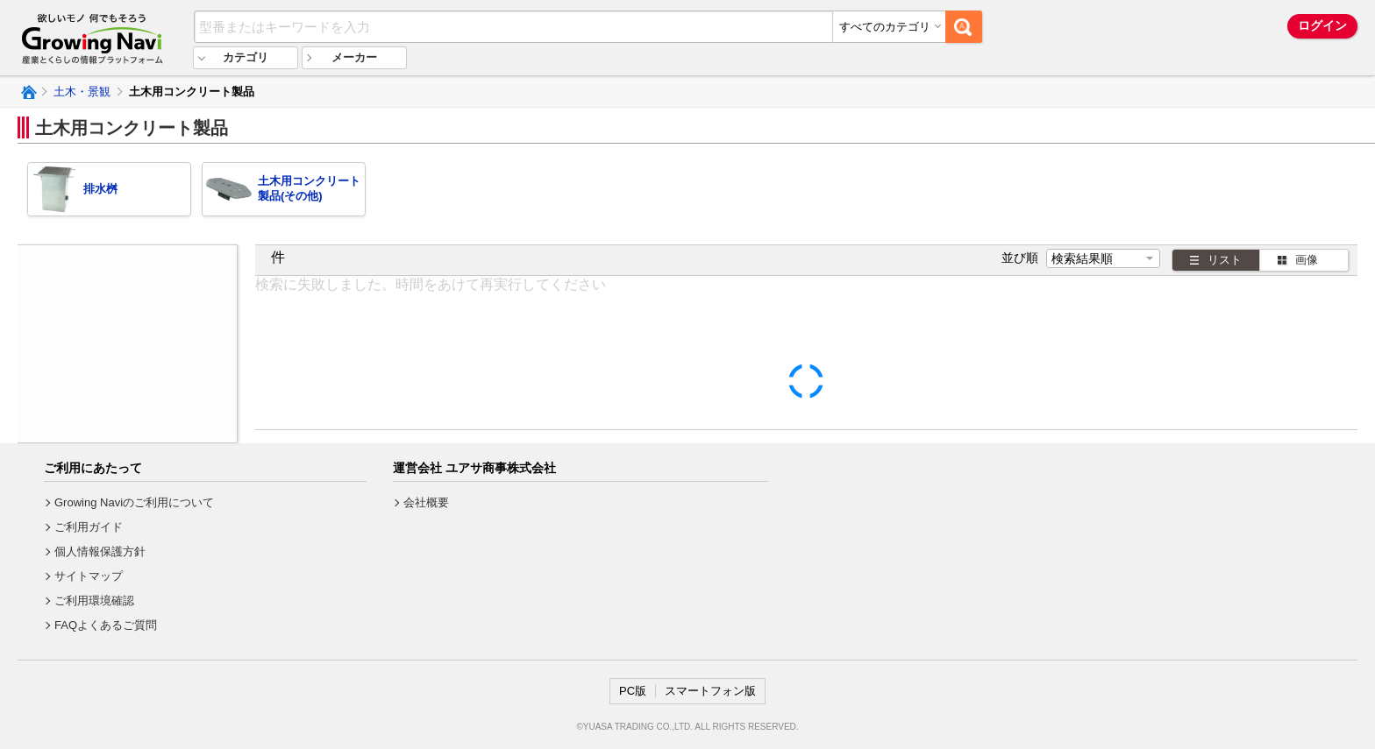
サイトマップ (88, 576)
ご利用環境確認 (94, 600)
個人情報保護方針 (100, 551)
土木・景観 (81, 91)
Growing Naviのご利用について (134, 502)
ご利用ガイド (88, 526)
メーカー (354, 57)
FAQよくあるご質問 (105, 625)
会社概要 (426, 502)
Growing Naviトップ (28, 92)
